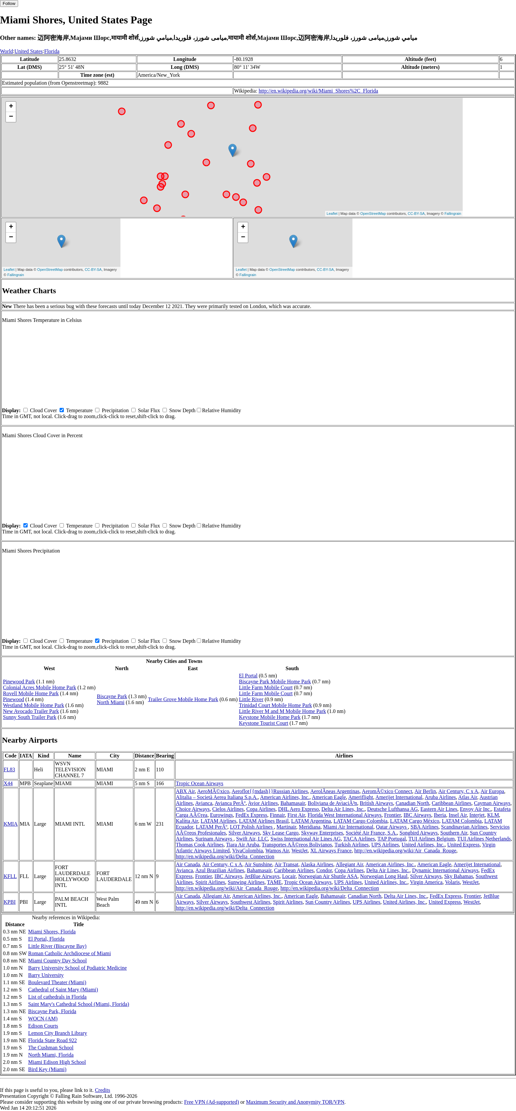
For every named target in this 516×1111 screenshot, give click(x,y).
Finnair (277, 815)
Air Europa (492, 791)
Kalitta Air (187, 821)
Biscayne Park (112, 696)
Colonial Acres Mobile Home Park (39, 687)
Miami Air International (348, 827)
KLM (493, 815)
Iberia (440, 815)
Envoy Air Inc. (475, 809)
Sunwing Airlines (246, 882)
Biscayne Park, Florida (52, 1011)
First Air (296, 815)
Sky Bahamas (458, 876)
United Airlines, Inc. (423, 844)
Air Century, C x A (458, 791)
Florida (51, 51)
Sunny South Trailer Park (29, 717)
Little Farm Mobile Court (266, 687)
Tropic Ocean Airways (199, 783)
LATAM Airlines (219, 821)
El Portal (248, 675)
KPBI (9, 902)
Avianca (203, 803)
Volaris (452, 882)
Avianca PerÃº (230, 803)
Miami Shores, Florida (51, 931)
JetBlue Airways (262, 876)
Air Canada (188, 864)
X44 (8, 783)
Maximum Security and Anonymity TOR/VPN (295, 1102)
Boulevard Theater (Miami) (57, 982)
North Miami (110, 702)
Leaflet (332, 213)
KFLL (10, 876)
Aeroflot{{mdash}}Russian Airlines (270, 791)
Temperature (79, 410)
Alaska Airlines (317, 864)
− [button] (11, 117)
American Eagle (329, 797)
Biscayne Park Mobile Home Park (275, 681)
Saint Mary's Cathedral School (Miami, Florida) (78, 1004)
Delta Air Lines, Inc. (343, 809)
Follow (9, 3)
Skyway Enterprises (322, 833)
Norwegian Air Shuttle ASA (327, 876)
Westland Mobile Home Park (33, 705)
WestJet (300, 850)
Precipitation (115, 410)
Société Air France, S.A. (371, 833)
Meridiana (310, 827)
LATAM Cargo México (414, 821)
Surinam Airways (214, 838)
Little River (251, 699)
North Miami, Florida (50, 1055)
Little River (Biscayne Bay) (57, 946)
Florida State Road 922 (52, 1040)
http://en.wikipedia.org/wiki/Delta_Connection (225, 856)
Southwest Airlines (250, 902)
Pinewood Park (19, 681)
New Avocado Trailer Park (31, 711)
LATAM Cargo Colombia (361, 821)
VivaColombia (247, 850)
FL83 (9, 769)
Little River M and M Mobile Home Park (282, 711)
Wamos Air (277, 850)
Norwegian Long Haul (383, 876)
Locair (289, 876)
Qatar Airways (392, 827)
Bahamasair (292, 803)
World (6, 51)
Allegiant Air (349, 864)
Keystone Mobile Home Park (269, 717)
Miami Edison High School (57, 1062)
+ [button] (11, 107)
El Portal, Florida (46, 939)
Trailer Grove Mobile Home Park (183, 699)
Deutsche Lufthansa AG (392, 809)
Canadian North (412, 803)
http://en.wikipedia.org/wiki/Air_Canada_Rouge (405, 850)
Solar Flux (149, 410)
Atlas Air (467, 797)
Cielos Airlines (228, 809)
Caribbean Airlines (451, 803)
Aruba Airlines (440, 797)
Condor (324, 870)
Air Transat (286, 864)
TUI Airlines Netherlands (484, 838)
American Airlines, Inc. (284, 797)
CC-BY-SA (416, 213)
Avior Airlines (263, 803)
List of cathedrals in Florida (57, 997)
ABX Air (185, 791)
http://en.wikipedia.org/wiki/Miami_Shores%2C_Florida (318, 91)
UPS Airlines (385, 844)
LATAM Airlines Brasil (264, 821)
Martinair (286, 827)
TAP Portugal (391, 838)
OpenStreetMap (373, 213)
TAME (274, 882)
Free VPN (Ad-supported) (211, 1102)
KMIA (11, 824)
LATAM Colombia (462, 821)
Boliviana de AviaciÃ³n (332, 803)
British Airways (376, 803)
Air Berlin (425, 791)
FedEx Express (251, 815)
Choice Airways (193, 809)
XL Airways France (331, 850)
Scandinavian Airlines (464, 827)
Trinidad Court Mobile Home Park (275, 705)
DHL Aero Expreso (298, 809)
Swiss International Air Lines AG (306, 838)
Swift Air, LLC (252, 838)
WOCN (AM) (42, 1018)
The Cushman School (50, 1047)
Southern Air (453, 833)
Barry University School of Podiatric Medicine (77, 968)
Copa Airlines (260, 809)
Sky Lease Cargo (280, 833)
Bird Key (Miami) (47, 1069)
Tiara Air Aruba (242, 844)
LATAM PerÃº (211, 827)
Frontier (392, 815)
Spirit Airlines (210, 882)
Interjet (476, 815)
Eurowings (221, 815)
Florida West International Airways (345, 815)
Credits (102, 1090)
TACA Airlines (359, 838)
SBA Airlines (424, 827)
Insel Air (458, 815)
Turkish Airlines (351, 844)
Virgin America (426, 882)
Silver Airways (244, 833)
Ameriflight (360, 797)
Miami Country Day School (57, 960)
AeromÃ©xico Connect (387, 791)
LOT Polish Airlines (252, 827)
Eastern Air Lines (439, 809)
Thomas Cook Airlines (199, 844)
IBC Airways (417, 815)
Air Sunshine (258, 864)
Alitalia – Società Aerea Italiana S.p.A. (217, 797)
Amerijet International (399, 797)
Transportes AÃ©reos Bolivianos (297, 844)
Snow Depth (182, 410)
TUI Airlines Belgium (431, 838)
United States (28, 51)
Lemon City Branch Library (57, 1033)
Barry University (46, 975)
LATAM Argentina (311, 821)
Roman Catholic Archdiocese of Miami (69, 953)
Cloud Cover (43, 410)
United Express (463, 844)
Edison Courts (43, 1026)
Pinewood (13, 699)
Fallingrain (453, 213)
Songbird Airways (419, 833)
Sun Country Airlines (327, 902)
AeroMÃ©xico (213, 791)
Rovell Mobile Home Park (31, 693)
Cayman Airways (492, 803)
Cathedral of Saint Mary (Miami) (63, 989)
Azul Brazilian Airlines (219, 870)
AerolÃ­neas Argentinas (334, 791)
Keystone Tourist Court (263, 723)
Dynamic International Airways (445, 870)
